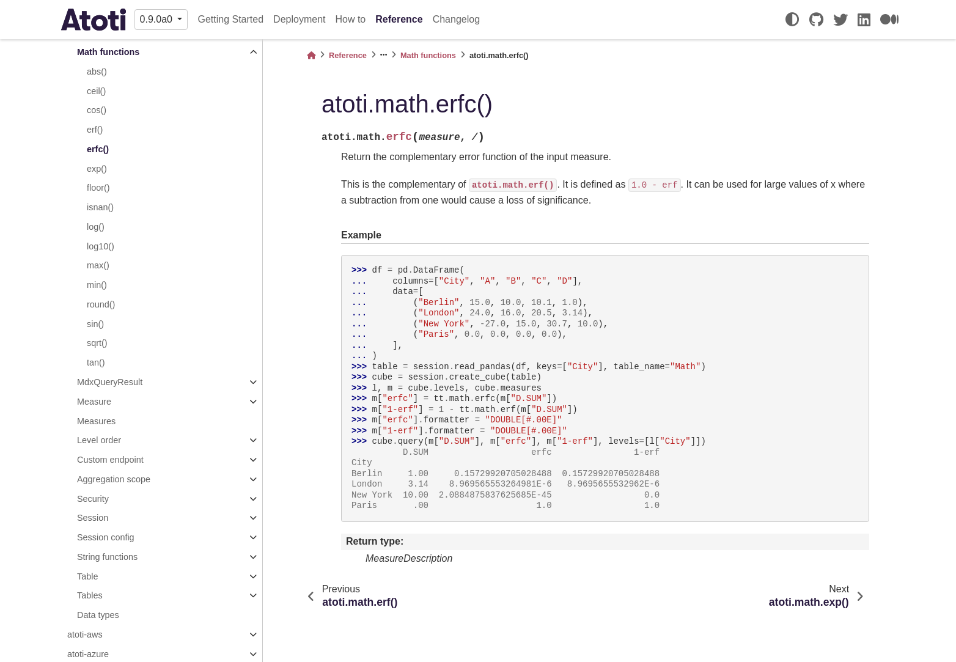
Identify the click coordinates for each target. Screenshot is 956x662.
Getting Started (230, 19)
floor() (98, 188)
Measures (96, 421)
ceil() (96, 91)
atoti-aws (85, 634)
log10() (100, 246)
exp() (97, 169)
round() (101, 304)
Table (87, 576)
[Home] (311, 55)
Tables (90, 595)
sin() (95, 324)
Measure (94, 401)
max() (98, 265)
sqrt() (97, 343)
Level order (99, 440)
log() (96, 227)
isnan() (100, 207)
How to (350, 19)
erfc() (98, 149)
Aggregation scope (113, 479)
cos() (96, 110)
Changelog (456, 19)
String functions (107, 557)
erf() (95, 129)
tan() (96, 362)
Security (93, 499)
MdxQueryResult (109, 382)
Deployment (299, 19)
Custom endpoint (110, 460)
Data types (98, 615)
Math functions (108, 52)
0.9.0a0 (157, 19)
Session (92, 518)
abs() (97, 71)
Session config (105, 537)
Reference (398, 19)
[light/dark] (792, 19)
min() (97, 285)
